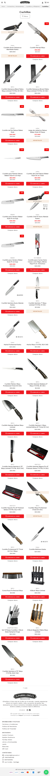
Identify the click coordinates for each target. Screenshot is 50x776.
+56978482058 (8, 757)
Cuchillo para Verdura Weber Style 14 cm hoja (13, 217)
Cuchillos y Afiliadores (33, 6)
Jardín (4, 744)
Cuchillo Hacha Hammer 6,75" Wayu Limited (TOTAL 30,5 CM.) (12, 467)
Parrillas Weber (7, 739)
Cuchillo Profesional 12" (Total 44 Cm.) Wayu (12, 550)
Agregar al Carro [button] (37, 56)
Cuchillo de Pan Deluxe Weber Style (12, 131)
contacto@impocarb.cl (10, 755)
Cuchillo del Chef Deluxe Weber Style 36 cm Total (38, 174)
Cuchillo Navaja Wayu (37, 47)
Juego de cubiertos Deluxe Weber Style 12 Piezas (37, 131)
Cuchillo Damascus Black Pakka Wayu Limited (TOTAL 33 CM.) (12, 90)
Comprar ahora (37, 59)
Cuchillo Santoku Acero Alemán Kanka (12, 304)
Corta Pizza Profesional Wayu (12, 590)
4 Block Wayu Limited (37, 590)
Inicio (3, 6)
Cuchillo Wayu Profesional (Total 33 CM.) (37, 509)
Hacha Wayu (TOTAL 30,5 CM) (37, 344)
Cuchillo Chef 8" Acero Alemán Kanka (37, 217)
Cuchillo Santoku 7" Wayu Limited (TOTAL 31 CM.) (37, 304)
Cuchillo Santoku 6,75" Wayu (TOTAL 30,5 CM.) (13, 672)
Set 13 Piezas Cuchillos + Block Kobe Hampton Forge (12, 631)
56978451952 (7, 759)
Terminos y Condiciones (10, 724)
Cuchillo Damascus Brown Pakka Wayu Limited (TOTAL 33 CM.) (37, 90)
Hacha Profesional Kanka (12, 344)
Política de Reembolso (9, 726)
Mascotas (5, 746)
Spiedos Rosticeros (8, 737)
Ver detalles (12, 55)
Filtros (25, 16)
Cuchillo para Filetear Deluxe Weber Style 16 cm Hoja (12, 174)
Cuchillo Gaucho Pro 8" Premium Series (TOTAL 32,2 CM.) (12, 509)
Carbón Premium (7, 735)
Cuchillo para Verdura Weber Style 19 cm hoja (13, 261)
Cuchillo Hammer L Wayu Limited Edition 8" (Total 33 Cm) (37, 426)
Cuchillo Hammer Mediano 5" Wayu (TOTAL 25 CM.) (37, 385)
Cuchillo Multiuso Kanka (37, 549)
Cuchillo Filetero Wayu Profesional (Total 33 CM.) (12, 385)
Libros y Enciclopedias (9, 742)
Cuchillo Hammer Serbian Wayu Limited (12, 426)
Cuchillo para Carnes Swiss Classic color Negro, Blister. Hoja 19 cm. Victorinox (37, 262)
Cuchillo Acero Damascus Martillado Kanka (12, 48)
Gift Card (5, 749)
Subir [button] (25, 688)
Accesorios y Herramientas (15, 6)
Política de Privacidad (9, 729)
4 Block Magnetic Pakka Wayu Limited (37, 631)
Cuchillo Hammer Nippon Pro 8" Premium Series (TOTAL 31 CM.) (37, 467)
